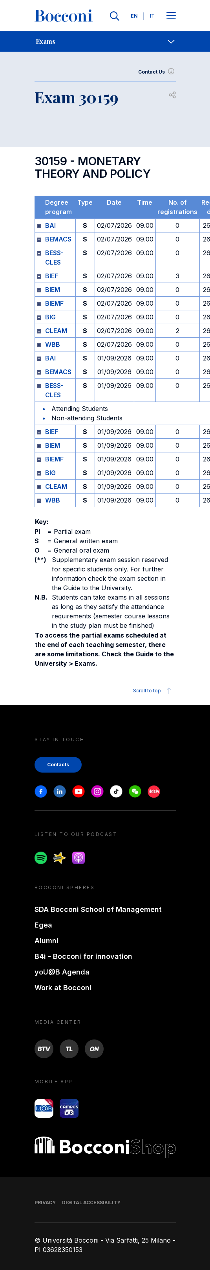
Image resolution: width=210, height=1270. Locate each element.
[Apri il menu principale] (171, 16)
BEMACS (58, 239)
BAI (50, 225)
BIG (50, 317)
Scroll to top (153, 690)
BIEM (52, 290)
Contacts (58, 764)
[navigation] (105, 41)
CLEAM (56, 331)
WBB (52, 344)
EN (134, 16)
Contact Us (157, 72)
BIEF (51, 276)
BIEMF (54, 303)
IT (152, 16)
